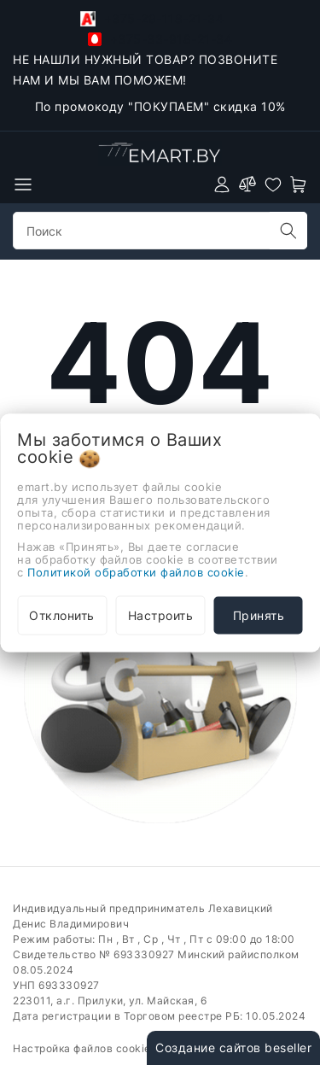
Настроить (161, 614)
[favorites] (273, 184)
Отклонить (62, 614)
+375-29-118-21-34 (152, 18)
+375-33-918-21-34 (160, 39)
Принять (259, 614)
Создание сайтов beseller (233, 1047)
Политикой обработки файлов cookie (136, 571)
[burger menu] (23, 184)
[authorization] (221, 184)
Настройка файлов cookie (82, 1048)
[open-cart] (298, 184)
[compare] (247, 184)
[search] (288, 230)
